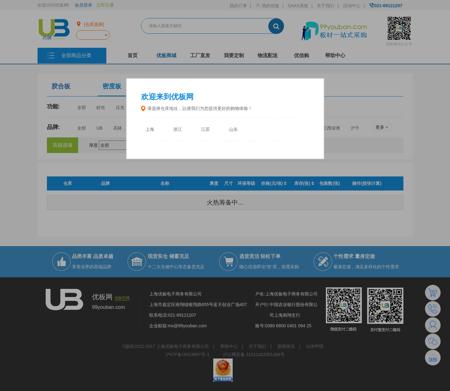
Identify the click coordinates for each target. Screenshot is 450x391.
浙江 (177, 129)
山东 (233, 129)
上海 (149, 129)
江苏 (205, 129)
